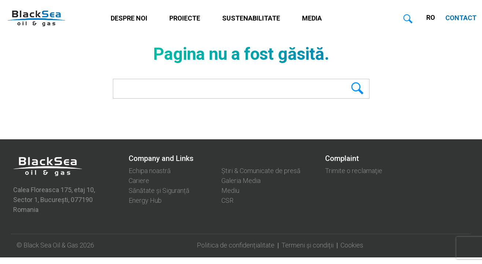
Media (312, 18)
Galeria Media (241, 180)
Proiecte (184, 18)
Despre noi (129, 18)
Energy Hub (145, 200)
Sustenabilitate (251, 18)
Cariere (139, 180)
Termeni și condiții (308, 245)
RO (430, 17)
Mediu (230, 190)
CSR (227, 200)
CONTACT (461, 18)
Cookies (352, 245)
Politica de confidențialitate (236, 245)
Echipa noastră (150, 171)
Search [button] (345, 89)
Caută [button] (408, 19)
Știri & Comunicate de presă (261, 171)
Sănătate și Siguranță (159, 190)
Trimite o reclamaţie (353, 171)
